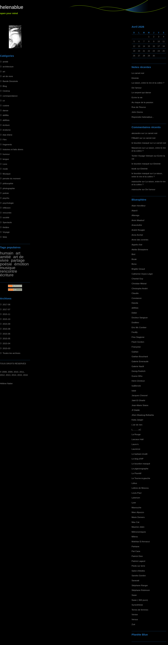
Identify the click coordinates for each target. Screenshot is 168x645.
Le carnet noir (138, 73)
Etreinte (135, 78)
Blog (5, 86)
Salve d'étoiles (138, 571)
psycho (6, 198)
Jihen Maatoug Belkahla (143, 415)
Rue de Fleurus (139, 107)
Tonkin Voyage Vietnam (142, 156)
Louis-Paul (136, 493)
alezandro (136, 133)
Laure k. (135, 444)
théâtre (6, 227)
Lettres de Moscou (140, 488)
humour (6, 154)
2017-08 (6, 304)
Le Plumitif (136, 473)
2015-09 (6, 324)
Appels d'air (137, 244)
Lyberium (136, 497)
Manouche (136, 507)
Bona (134, 264)
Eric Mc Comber (139, 327)
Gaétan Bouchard (140, 356)
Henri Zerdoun (138, 381)
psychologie (8, 203)
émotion (21, 264)
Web (5, 237)
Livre (5, 164)
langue (6, 159)
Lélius (134, 483)
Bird (133, 254)
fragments (7, 144)
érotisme (7, 130)
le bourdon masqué (140, 143)
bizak (134, 168)
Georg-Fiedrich (138, 371)
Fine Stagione (138, 337)
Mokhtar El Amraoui (141, 541)
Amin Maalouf (138, 220)
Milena (135, 536)
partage (18, 260)
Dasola (135, 303)
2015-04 (6, 343)
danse (5, 110)
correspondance (10, 96)
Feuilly (135, 332)
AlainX (135, 210)
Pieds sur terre (138, 566)
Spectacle (7, 222)
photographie (9, 188)
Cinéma (6, 91)
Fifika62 (135, 138)
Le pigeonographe (140, 468)
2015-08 (6, 329)
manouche (136, 181)
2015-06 (6, 334)
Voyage (6, 232)
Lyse (134, 502)
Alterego (135, 215)
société (6, 217)
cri (4, 100)
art (4, 71)
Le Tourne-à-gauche (141, 478)
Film (5, 139)
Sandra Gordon (139, 575)
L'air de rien (137, 424)
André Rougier (138, 230)
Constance (136, 298)
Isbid (134, 390)
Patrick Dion (137, 556)
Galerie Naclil (138, 366)
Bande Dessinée (10, 81)
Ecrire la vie (137, 97)
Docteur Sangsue (140, 317)
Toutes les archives (11, 353)
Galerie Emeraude (140, 361)
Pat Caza (136, 551)
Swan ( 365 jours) (140, 600)
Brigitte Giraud (138, 269)
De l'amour (136, 88)
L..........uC (136, 429)
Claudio (135, 293)
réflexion (6, 208)
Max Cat (135, 522)
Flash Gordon (138, 342)
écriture (6, 125)
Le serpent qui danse (141, 92)
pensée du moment (12, 178)
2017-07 (6, 309)
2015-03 (6, 348)
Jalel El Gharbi (138, 400)
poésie (6, 193)
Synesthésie (137, 605)
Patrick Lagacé (138, 561)
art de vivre (8, 76)
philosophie (8, 183)
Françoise (136, 347)
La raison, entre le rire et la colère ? (148, 83)
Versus (135, 619)
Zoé (133, 624)
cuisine (6, 105)
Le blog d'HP (137, 458)
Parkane (135, 546)
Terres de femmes (140, 610)
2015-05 (6, 338)
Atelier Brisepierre (140, 249)
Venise (135, 614)
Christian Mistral (139, 283)
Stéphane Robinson (141, 590)
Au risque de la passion (142, 102)
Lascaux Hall (137, 439)
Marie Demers (138, 517)
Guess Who (137, 376)
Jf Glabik (136, 410)
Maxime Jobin (138, 527)
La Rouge (136, 434)
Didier (134, 313)
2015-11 (6, 314)
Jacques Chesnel (139, 395)
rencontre (7, 212)
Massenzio (136, 148)
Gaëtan (135, 352)
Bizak (134, 259)
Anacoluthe (137, 225)
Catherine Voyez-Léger (142, 274)
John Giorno (137, 112)
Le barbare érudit (139, 454)
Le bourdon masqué (141, 463)
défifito (6, 115)
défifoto (6, 120)
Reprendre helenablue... (143, 117)
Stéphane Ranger (140, 585)
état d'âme (7, 135)
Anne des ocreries (140, 239)
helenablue (11, 7)
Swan (134, 595)
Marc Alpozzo (138, 512)
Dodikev (135, 322)
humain (6, 253)
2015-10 (6, 319)
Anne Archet (137, 235)
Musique (6, 174)
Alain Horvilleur (139, 205)
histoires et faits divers (13, 149)
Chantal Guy (137, 278)
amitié (5, 61)
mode (5, 169)
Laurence (136, 449)
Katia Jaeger (137, 420)
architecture (8, 66)
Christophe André (140, 288)
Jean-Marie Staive (140, 405)
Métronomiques (139, 532)
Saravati (135, 580)
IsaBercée (136, 386)
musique (7, 267)
